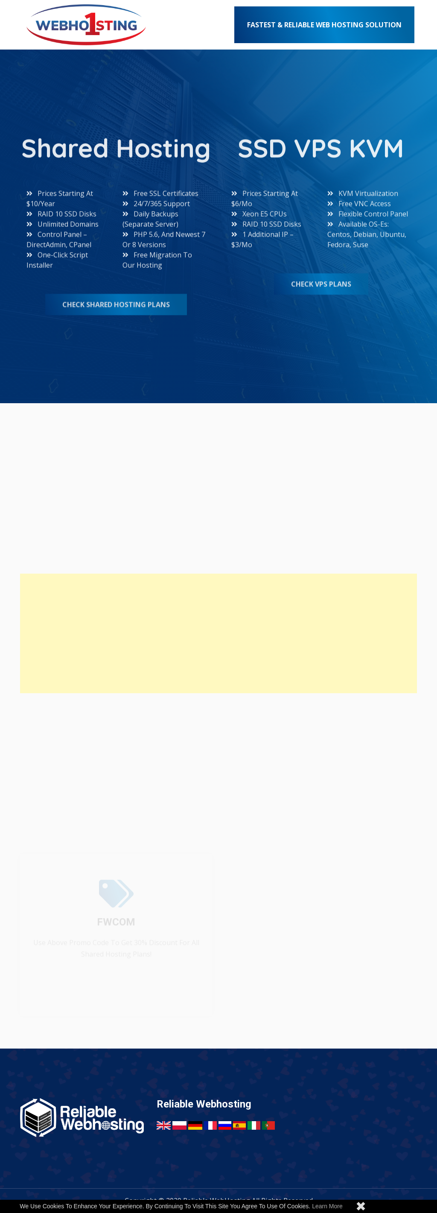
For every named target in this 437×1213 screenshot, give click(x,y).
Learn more (327, 1206)
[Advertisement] (218, 633)
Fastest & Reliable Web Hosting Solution (324, 24)
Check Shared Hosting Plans (116, 304)
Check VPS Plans (321, 284)
